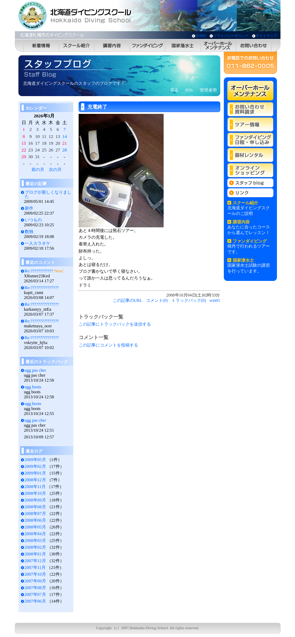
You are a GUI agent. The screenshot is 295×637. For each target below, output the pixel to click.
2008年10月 (35, 493)
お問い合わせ (254, 45)
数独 (29, 231)
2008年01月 (35, 554)
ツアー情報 (250, 124)
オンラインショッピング (250, 170)
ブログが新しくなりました (48, 194)
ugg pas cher (35, 370)
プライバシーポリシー (231, 36)
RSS (189, 90)
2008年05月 (35, 527)
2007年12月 (35, 560)
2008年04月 (35, 533)
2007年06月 (35, 601)
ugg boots (33, 386)
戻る (174, 90)
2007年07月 (35, 594)
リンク (250, 192)
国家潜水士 (183, 45)
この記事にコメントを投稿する (108, 345)
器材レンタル (250, 155)
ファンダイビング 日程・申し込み (250, 140)
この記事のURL (127, 300)
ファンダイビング (147, 45)
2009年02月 (35, 466)
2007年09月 (35, 580)
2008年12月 (35, 479)
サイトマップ (266, 36)
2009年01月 (35, 473)
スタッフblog (250, 182)
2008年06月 (35, 520)
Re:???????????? (39, 270)
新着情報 (41, 45)
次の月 (55, 169)
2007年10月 (35, 574)
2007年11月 (35, 567)
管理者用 (208, 90)
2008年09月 (35, 500)
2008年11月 (35, 486)
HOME (200, 36)
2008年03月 (35, 540)
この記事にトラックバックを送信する (115, 324)
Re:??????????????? (42, 287)
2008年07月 (35, 513)
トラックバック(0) (188, 300)
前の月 (38, 169)
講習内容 (112, 45)
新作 (29, 208)
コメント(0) (157, 300)
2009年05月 (35, 459)
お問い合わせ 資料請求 (250, 109)
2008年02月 (35, 547)
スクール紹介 (77, 45)
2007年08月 (35, 587)
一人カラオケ (37, 243)
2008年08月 (35, 506)
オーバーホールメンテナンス (218, 45)
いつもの (33, 219)
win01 (215, 300)
